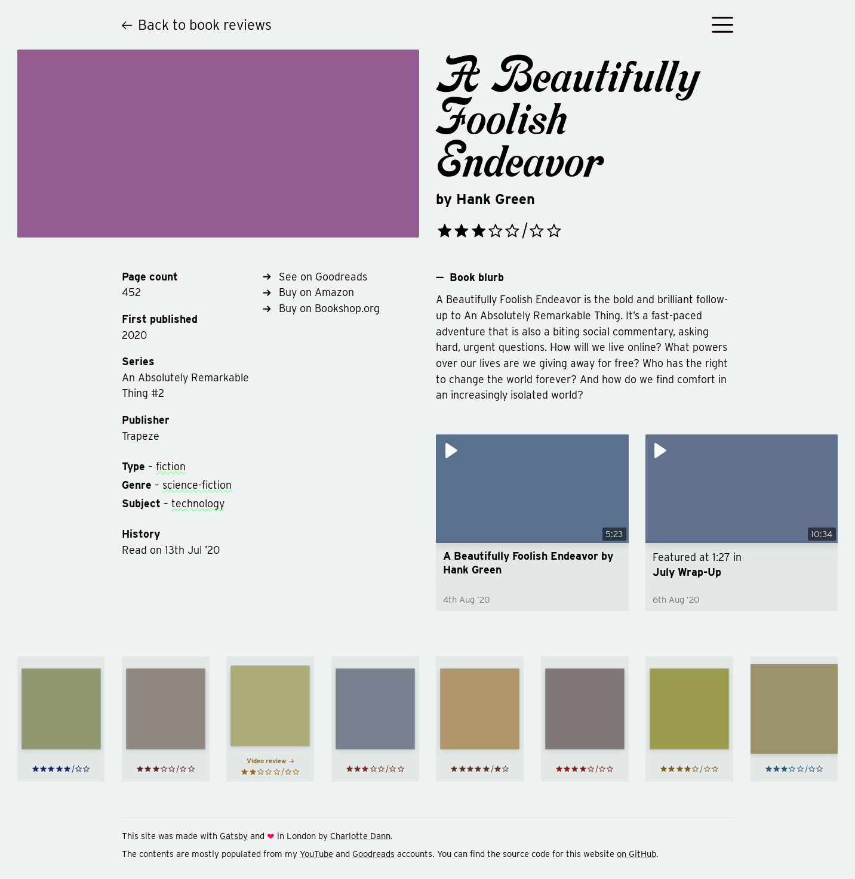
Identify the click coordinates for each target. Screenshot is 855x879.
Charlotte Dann (360, 836)
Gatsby (234, 836)
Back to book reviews (197, 24)
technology (197, 503)
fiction (171, 466)
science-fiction (197, 485)
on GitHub (636, 854)
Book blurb (469, 277)
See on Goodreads (315, 276)
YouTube (316, 854)
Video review (270, 761)
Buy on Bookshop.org (321, 308)
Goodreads (373, 854)
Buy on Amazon (308, 292)
